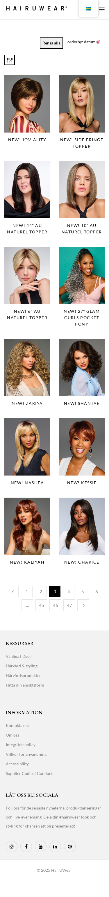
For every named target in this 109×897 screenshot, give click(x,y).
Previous (13, 591)
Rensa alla (51, 42)
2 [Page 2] (41, 591)
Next (83, 605)
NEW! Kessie (82, 482)
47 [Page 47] (69, 605)
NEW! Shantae (82, 403)
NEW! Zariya (27, 403)
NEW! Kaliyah (27, 562)
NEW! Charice (81, 562)
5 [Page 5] (82, 591)
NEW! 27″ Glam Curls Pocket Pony (82, 317)
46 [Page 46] (55, 605)
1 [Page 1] (27, 591)
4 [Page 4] (68, 591)
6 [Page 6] (96, 591)
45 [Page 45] (41, 605)
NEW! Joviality (27, 139)
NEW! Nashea (27, 482)
